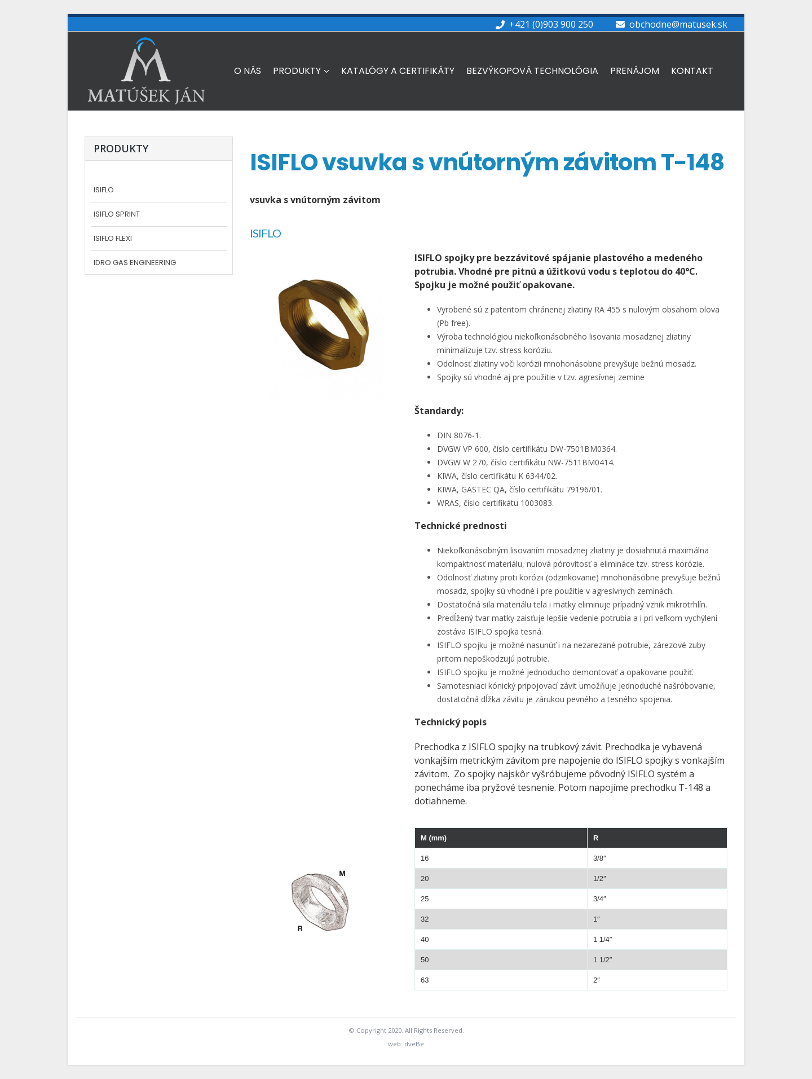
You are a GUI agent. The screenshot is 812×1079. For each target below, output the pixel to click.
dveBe (414, 1044)
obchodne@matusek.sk (678, 24)
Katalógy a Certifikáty (397, 70)
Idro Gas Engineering (135, 263)
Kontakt (692, 70)
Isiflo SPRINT (117, 214)
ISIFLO (104, 190)
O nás (247, 70)
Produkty (297, 70)
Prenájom (634, 70)
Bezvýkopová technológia (532, 70)
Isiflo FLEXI (113, 239)
